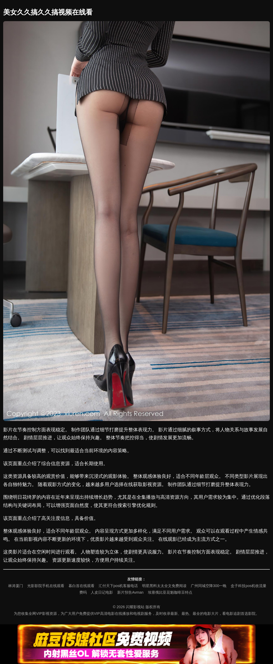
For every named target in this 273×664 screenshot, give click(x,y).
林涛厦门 (15, 586)
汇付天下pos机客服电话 (118, 586)
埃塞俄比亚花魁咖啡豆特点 (170, 592)
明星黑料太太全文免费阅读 (164, 586)
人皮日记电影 (102, 592)
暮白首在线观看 (81, 586)
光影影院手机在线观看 (45, 586)
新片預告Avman (130, 592)
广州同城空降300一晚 (208, 586)
